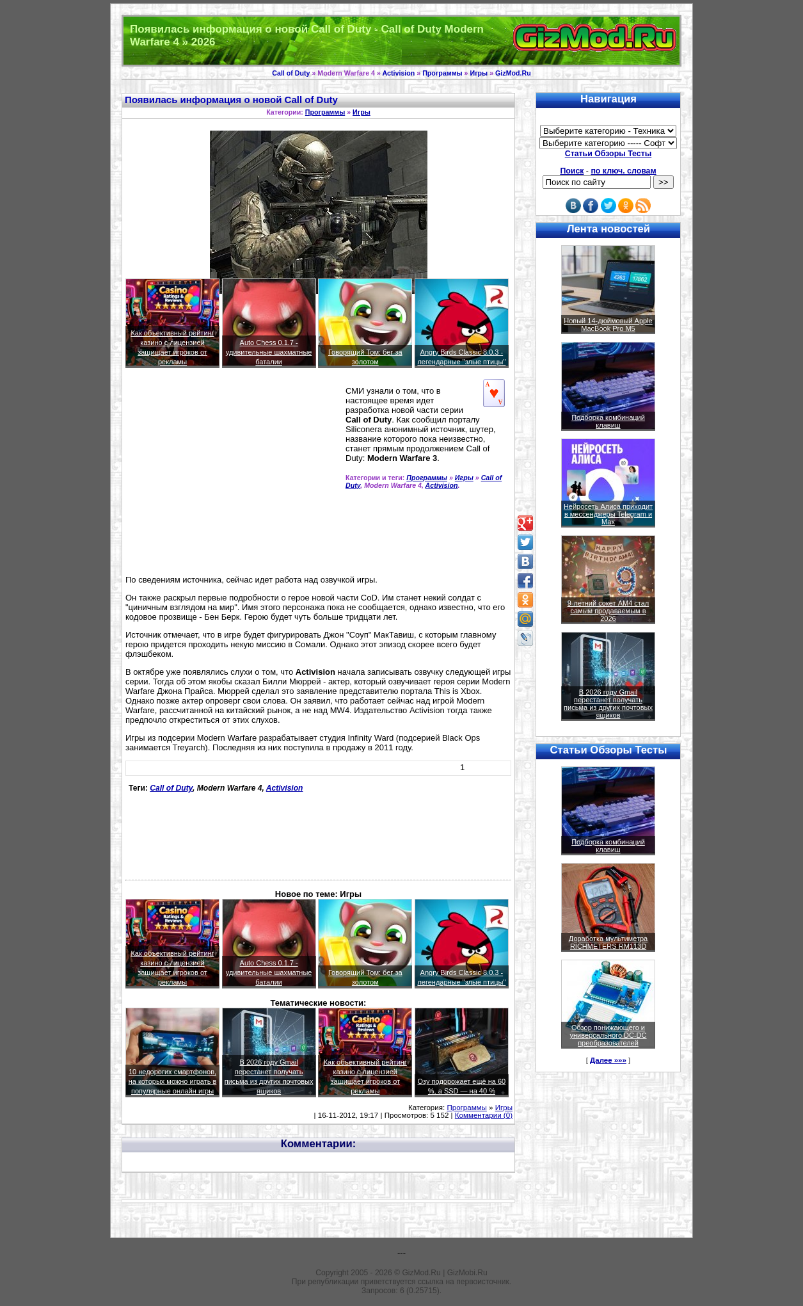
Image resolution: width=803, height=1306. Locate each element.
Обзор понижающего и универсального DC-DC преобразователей (607, 1035)
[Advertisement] (232, 477)
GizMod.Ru (513, 73)
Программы (442, 73)
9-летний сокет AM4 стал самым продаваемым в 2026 (608, 610)
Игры (479, 73)
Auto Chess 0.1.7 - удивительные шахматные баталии (269, 352)
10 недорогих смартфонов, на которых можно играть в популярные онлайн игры (173, 1081)
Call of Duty (291, 73)
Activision (398, 73)
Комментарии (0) (484, 1115)
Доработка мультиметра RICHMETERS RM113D (608, 942)
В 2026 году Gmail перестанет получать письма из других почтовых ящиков (608, 703)
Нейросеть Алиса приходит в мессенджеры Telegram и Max (608, 514)
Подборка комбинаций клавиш (608, 421)
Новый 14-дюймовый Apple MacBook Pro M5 (608, 324)
